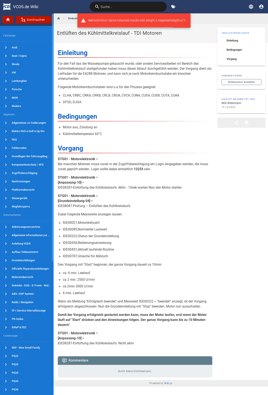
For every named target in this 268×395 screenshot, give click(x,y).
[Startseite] (8, 19)
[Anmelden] (261, 7)
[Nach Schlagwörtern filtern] (173, 7)
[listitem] (241, 40)
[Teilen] (236, 123)
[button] (251, 6)
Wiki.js (168, 383)
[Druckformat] (246, 123)
